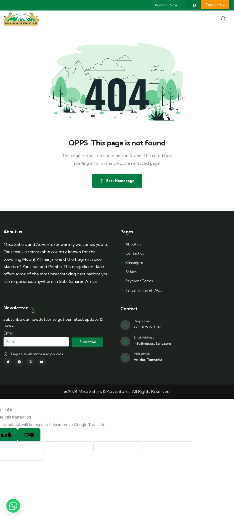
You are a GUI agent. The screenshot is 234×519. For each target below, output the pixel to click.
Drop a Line (142, 321)
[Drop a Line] (125, 325)
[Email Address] (125, 341)
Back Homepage (117, 181)
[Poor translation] (29, 434)
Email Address (144, 337)
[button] (13, 506)
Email (8, 333)
